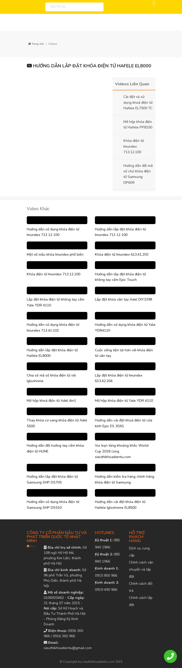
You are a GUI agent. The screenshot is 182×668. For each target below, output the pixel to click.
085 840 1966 (107, 558)
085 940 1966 (107, 544)
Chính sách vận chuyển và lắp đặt (141, 569)
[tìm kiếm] (98, 7)
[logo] (21, 7)
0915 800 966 (107, 572)
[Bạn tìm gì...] (67, 6)
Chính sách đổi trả (140, 587)
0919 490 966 (107, 586)
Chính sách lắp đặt (140, 601)
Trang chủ (36, 44)
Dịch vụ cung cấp (139, 552)
